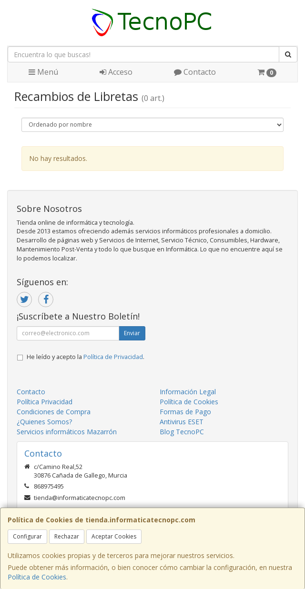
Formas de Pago (185, 411)
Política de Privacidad (113, 357)
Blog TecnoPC (182, 431)
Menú (43, 72)
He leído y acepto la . (85, 357)
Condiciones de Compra (54, 411)
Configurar (27, 536)
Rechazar (66, 536)
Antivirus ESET (181, 421)
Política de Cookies (37, 576)
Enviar (132, 333)
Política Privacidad (44, 401)
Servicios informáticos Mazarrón (67, 431)
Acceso (116, 72)
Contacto (195, 72)
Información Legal (188, 391)
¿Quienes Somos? (44, 421)
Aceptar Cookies (114, 536)
